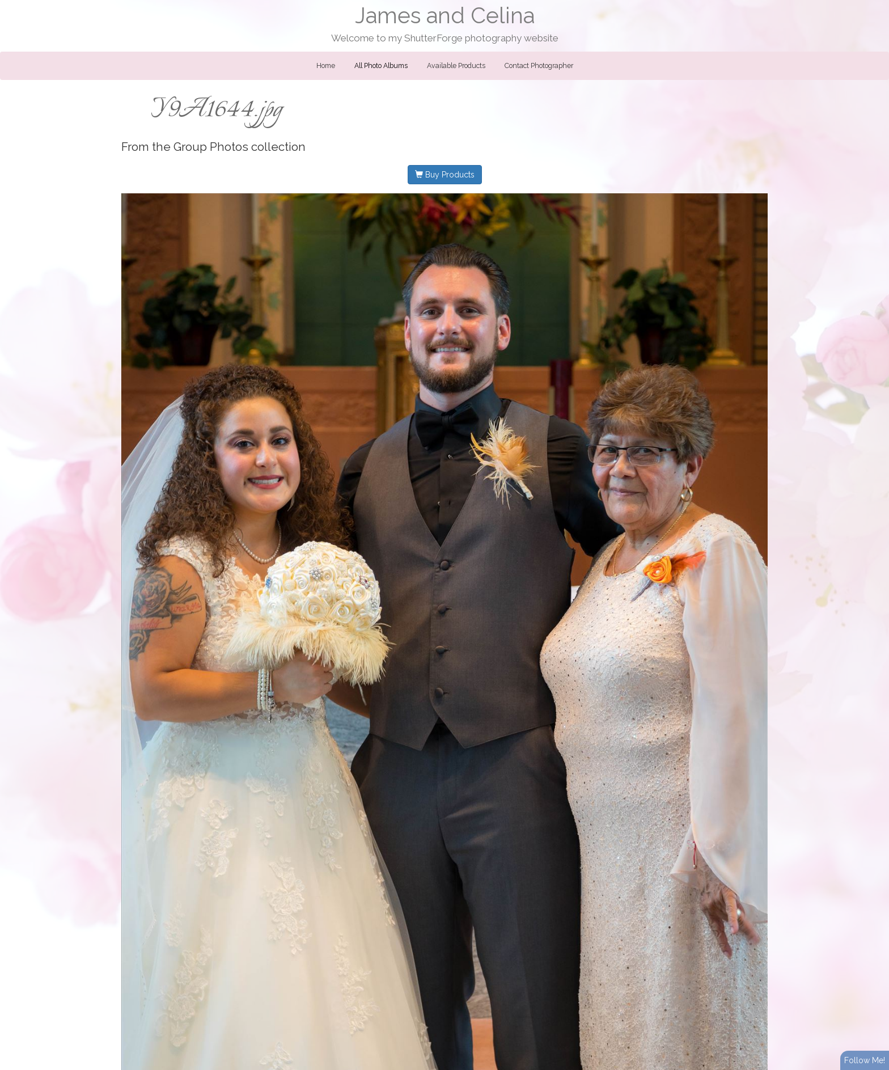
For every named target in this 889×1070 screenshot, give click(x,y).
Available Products (456, 66)
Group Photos (210, 147)
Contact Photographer (539, 66)
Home (325, 66)
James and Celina (445, 15)
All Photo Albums (381, 66)
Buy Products (445, 174)
